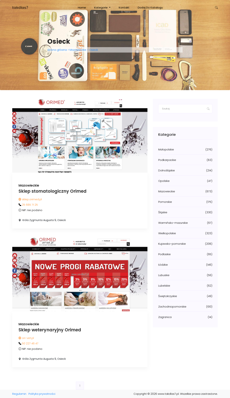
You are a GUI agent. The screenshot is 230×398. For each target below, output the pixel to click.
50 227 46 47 (30, 343)
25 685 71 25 (30, 205)
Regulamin (19, 394)
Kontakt (124, 7)
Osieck (93, 50)
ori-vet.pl (26, 338)
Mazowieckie (78, 50)
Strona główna (57, 50)
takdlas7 (20, 7)
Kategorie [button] (101, 7)
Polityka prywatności (41, 394)
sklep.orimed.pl (30, 199)
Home (82, 7)
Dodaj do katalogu (150, 7)
